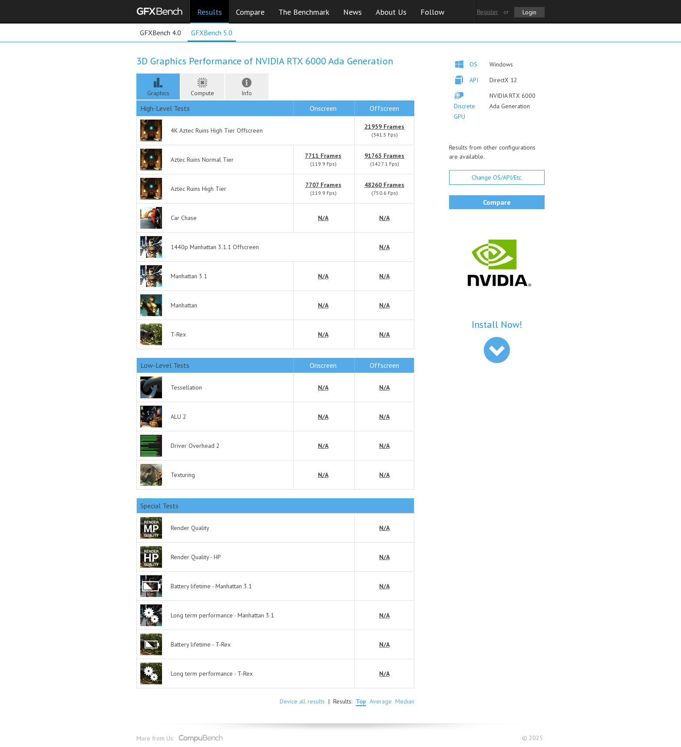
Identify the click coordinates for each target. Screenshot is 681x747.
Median (404, 701)
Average (381, 701)
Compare (250, 12)
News (352, 12)
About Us (391, 12)
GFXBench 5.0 (211, 32)
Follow (432, 12)
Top (361, 701)
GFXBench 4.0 (160, 32)
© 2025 (533, 738)
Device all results (302, 701)
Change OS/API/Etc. (497, 177)
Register (487, 12)
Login (529, 12)
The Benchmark (303, 12)
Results (209, 12)
